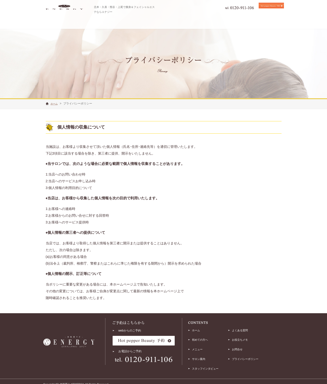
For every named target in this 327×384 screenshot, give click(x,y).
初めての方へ (209, 338)
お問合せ (251, 346)
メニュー (207, 346)
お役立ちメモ (254, 338)
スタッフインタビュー (215, 363)
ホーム (205, 329)
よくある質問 (254, 329)
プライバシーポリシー (259, 355)
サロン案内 (208, 355)
